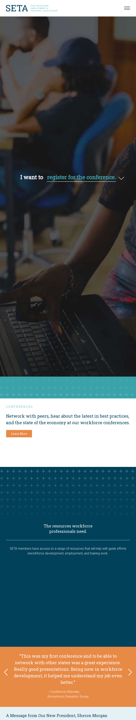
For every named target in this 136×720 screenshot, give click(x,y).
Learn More (19, 434)
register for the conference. (81, 177)
